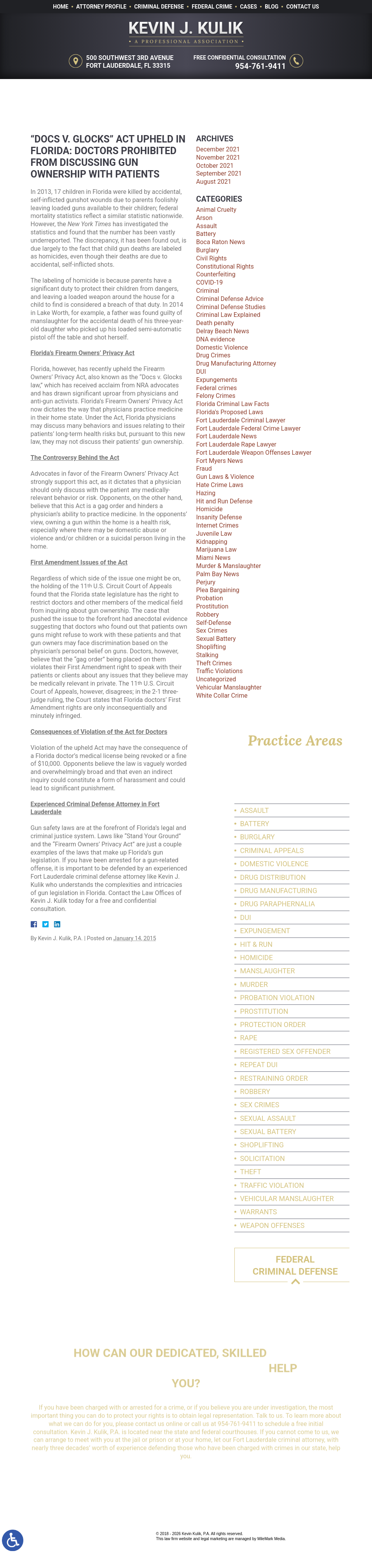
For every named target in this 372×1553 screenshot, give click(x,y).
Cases (248, 7)
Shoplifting (211, 647)
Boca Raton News (220, 242)
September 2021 (219, 173)
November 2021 (218, 157)
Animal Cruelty (216, 209)
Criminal (207, 290)
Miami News (213, 557)
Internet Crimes (217, 525)
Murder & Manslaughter (228, 566)
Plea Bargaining (217, 590)
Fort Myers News (219, 460)
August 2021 (213, 181)
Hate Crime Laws (220, 485)
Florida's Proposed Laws (230, 412)
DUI (201, 371)
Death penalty (215, 323)
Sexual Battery (216, 638)
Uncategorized (216, 679)
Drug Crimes (213, 355)
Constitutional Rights (225, 266)
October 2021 (215, 165)
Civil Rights (211, 258)
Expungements (217, 379)
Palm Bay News (217, 574)
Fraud (204, 468)
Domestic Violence (222, 347)
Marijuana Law (216, 549)
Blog (271, 7)
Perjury (206, 582)
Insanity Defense (219, 517)
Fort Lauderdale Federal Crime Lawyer (248, 428)
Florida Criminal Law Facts (232, 404)
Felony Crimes (216, 395)
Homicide (209, 509)
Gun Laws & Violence (225, 476)
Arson (204, 218)
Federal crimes (216, 388)
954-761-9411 (263, 66)
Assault (206, 226)
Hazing (206, 493)
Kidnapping (211, 541)
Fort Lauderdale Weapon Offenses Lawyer (254, 452)
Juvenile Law (214, 533)
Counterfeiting (216, 274)
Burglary (207, 250)
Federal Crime (212, 7)
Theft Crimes (214, 663)
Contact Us (302, 7)
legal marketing (214, 1539)
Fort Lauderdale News (226, 436)
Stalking (207, 655)
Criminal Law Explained (228, 314)
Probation (209, 598)
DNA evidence (215, 339)
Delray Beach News (223, 331)
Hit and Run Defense (224, 501)
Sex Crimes (211, 630)
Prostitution (212, 606)
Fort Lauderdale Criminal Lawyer (241, 420)
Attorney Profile (101, 7)
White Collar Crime (222, 695)
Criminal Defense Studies (231, 307)
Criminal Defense (159, 7)
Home (60, 7)
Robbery (207, 614)
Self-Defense (213, 622)
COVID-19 (209, 282)
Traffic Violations (219, 671)
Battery (206, 233)
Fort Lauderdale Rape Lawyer (236, 444)
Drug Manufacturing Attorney (236, 363)
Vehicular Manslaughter (229, 687)
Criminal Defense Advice (230, 299)
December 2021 (218, 149)
